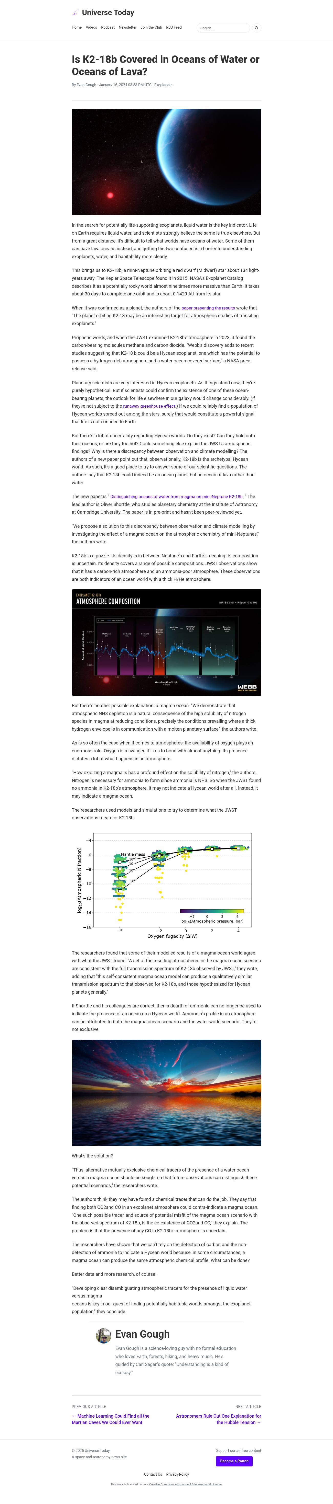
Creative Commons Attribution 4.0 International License (185, 1493)
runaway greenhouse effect (151, 407)
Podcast (108, 28)
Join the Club (151, 28)
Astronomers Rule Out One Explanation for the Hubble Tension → (218, 1428)
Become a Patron (234, 1470)
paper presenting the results (210, 309)
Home (77, 28)
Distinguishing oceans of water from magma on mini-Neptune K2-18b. (181, 497)
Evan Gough (86, 86)
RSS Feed (174, 28)
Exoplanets (163, 86)
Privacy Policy (177, 1483)
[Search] (256, 28)
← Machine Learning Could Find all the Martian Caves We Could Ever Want (110, 1428)
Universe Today (105, 13)
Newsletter (127, 28)
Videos (91, 28)
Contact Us (153, 1483)
